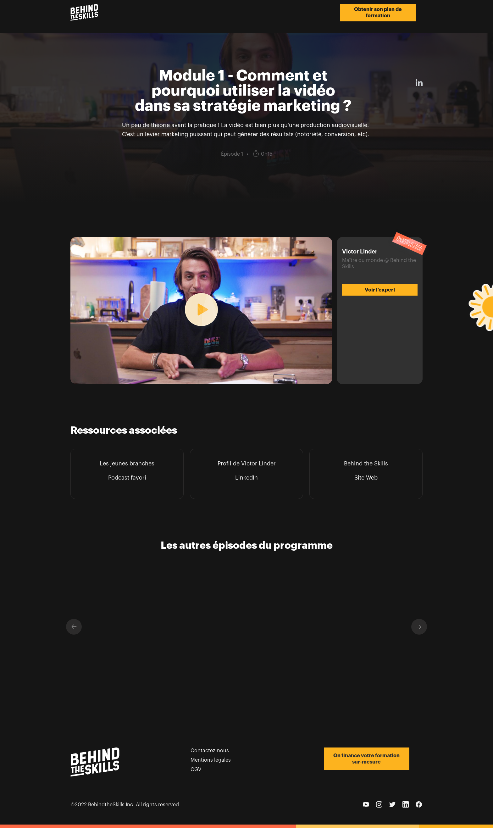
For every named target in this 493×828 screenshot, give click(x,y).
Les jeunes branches (127, 463)
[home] (84, 12)
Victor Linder (258, 463)
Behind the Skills (366, 463)
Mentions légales (211, 760)
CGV (196, 769)
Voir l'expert (380, 289)
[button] (73, 627)
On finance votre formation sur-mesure (366, 758)
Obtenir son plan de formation (378, 12)
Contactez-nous (210, 750)
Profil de (229, 463)
